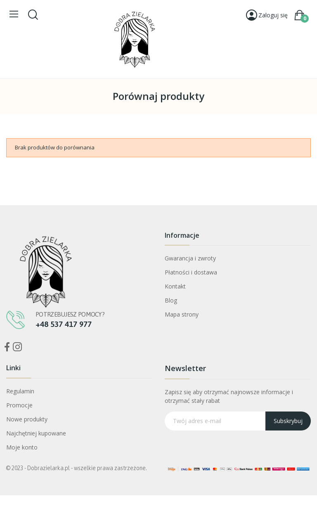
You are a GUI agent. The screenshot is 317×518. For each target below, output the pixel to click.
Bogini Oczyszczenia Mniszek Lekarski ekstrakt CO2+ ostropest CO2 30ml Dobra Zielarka (92, 467)
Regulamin (20, 391)
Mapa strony (182, 314)
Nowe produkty (26, 419)
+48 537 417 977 (63, 324)
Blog (171, 300)
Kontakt (175, 286)
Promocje (19, 405)
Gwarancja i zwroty (190, 258)
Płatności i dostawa (191, 272)
